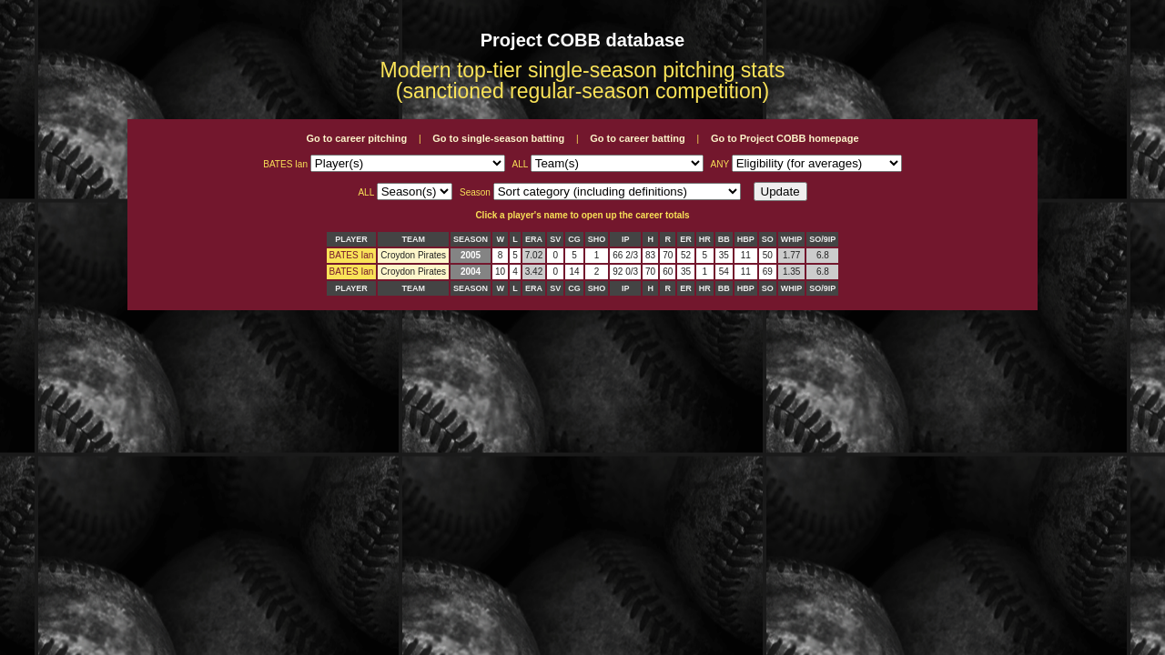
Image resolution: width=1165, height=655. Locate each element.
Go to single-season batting (498, 138)
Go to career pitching (356, 138)
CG (574, 239)
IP (626, 239)
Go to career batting (637, 138)
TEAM (413, 239)
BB (724, 239)
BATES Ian (351, 255)
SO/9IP (822, 239)
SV (555, 239)
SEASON (470, 239)
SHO (597, 239)
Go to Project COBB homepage (785, 138)
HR (705, 239)
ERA (533, 239)
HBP (746, 239)
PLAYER (351, 239)
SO (768, 239)
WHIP (792, 239)
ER (686, 239)
